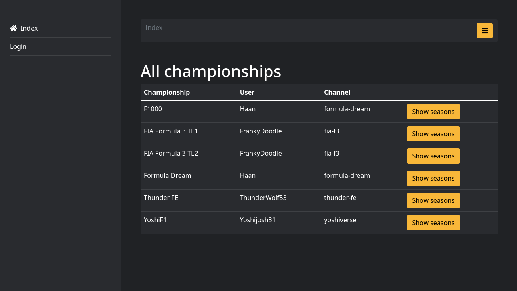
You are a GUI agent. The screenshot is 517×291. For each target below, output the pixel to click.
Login (18, 46)
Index (24, 28)
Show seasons (433, 111)
